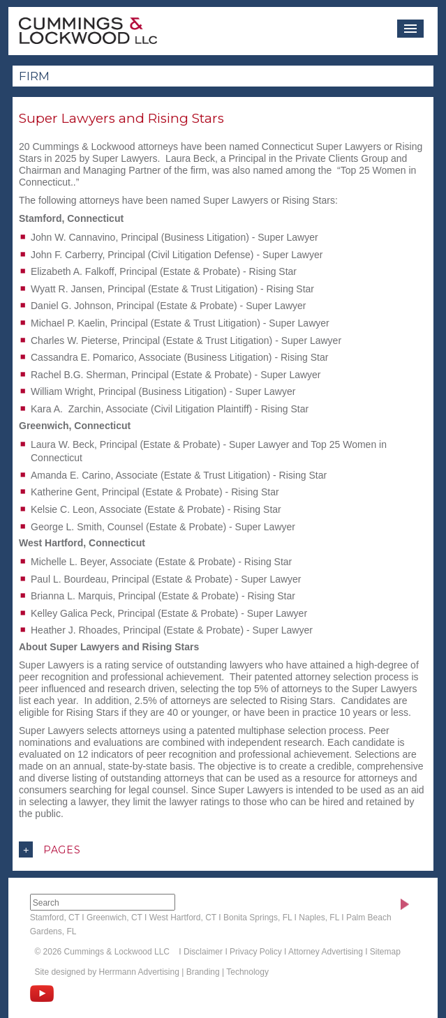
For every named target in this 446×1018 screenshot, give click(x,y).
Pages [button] (50, 849)
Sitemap (385, 952)
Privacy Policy (256, 952)
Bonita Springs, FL (257, 917)
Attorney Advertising (325, 952)
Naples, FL (319, 917)
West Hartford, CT (182, 917)
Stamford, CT (55, 917)
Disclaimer (203, 952)
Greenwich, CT (114, 917)
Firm (34, 76)
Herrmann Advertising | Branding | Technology (183, 972)
